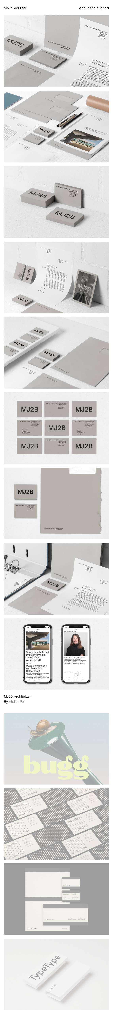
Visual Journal (15, 8)
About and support (94, 8)
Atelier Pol (17, 701)
